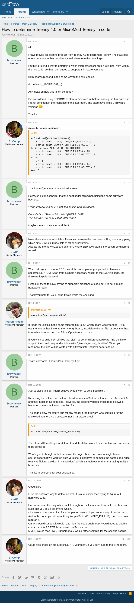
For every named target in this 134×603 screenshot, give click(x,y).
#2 (129, 122)
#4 (129, 233)
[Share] (124, 42)
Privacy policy (103, 593)
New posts (7, 17)
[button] (48, 11)
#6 (129, 303)
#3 (129, 182)
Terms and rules (86, 593)
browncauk (9, 34)
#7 (129, 355)
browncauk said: (39, 310)
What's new (38, 11)
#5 (129, 263)
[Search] (128, 11)
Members (58, 11)
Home (7, 11)
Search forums (22, 17)
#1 (129, 41)
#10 (128, 539)
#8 (129, 385)
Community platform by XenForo (67, 600)
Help (115, 593)
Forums (21, 11)
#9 (129, 480)
